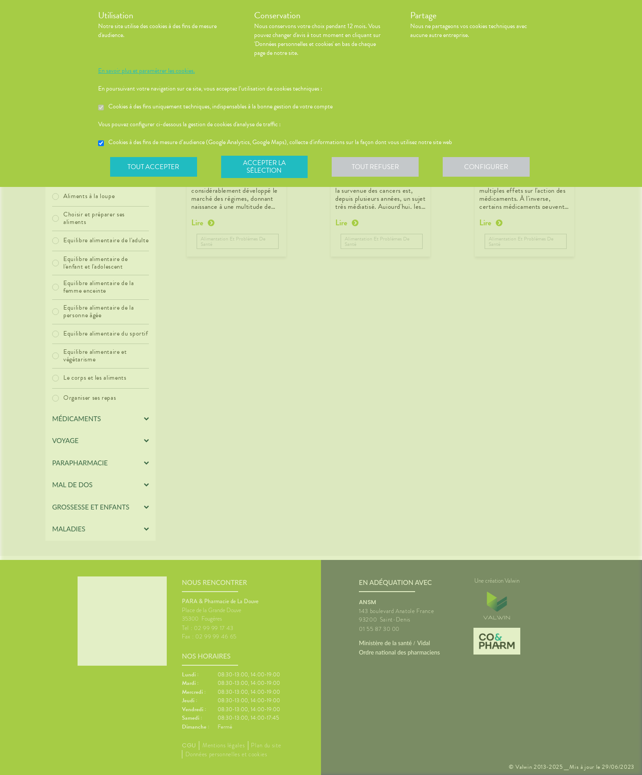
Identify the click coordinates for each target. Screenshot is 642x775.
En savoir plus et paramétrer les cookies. (146, 70)
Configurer (488, 167)
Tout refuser (377, 167)
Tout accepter (153, 167)
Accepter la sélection (265, 166)
